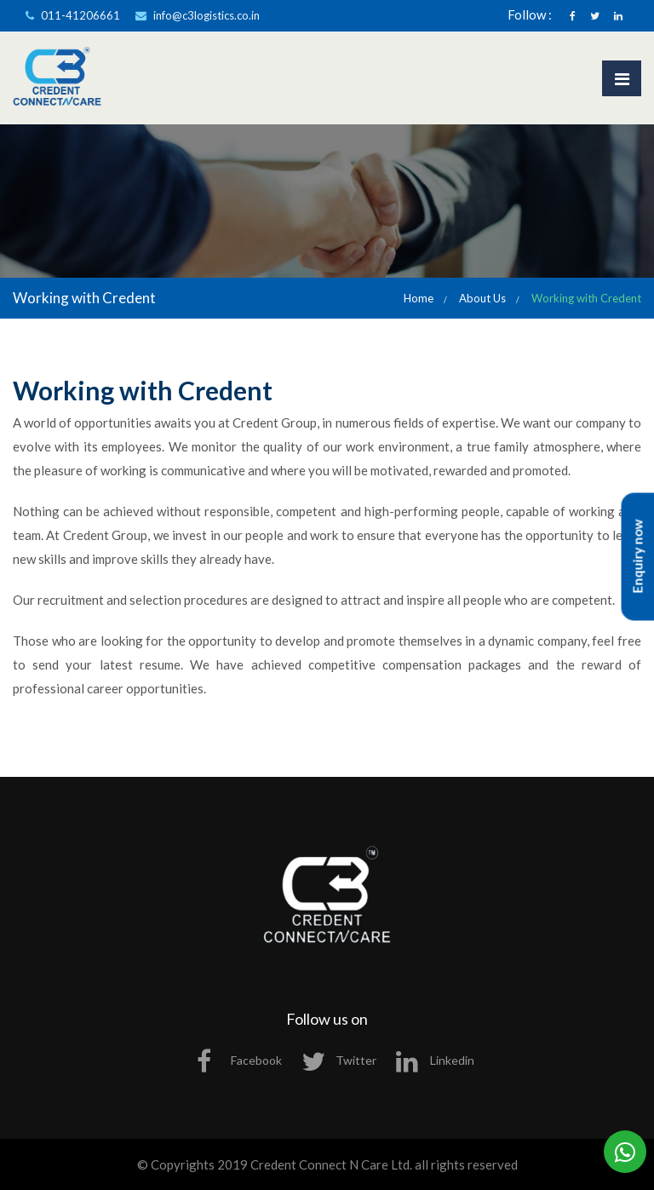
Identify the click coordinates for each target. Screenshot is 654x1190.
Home (418, 298)
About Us (482, 298)
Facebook (239, 1060)
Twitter (338, 1060)
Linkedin (435, 1060)
